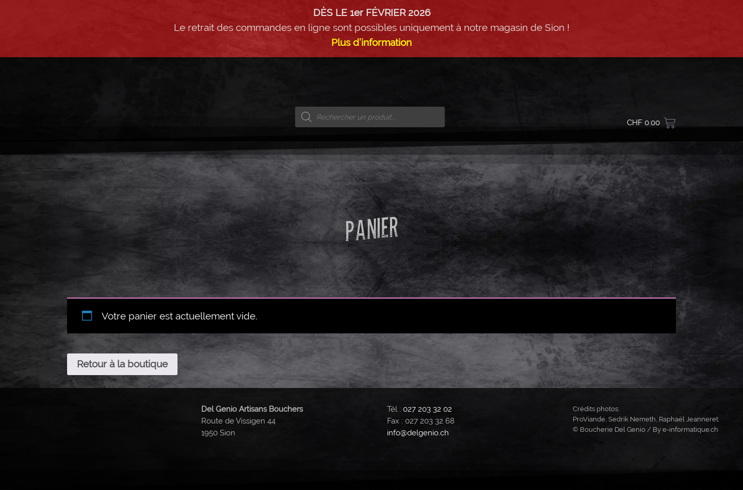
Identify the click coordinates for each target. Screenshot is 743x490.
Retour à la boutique (122, 363)
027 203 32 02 (427, 409)
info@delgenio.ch (418, 432)
